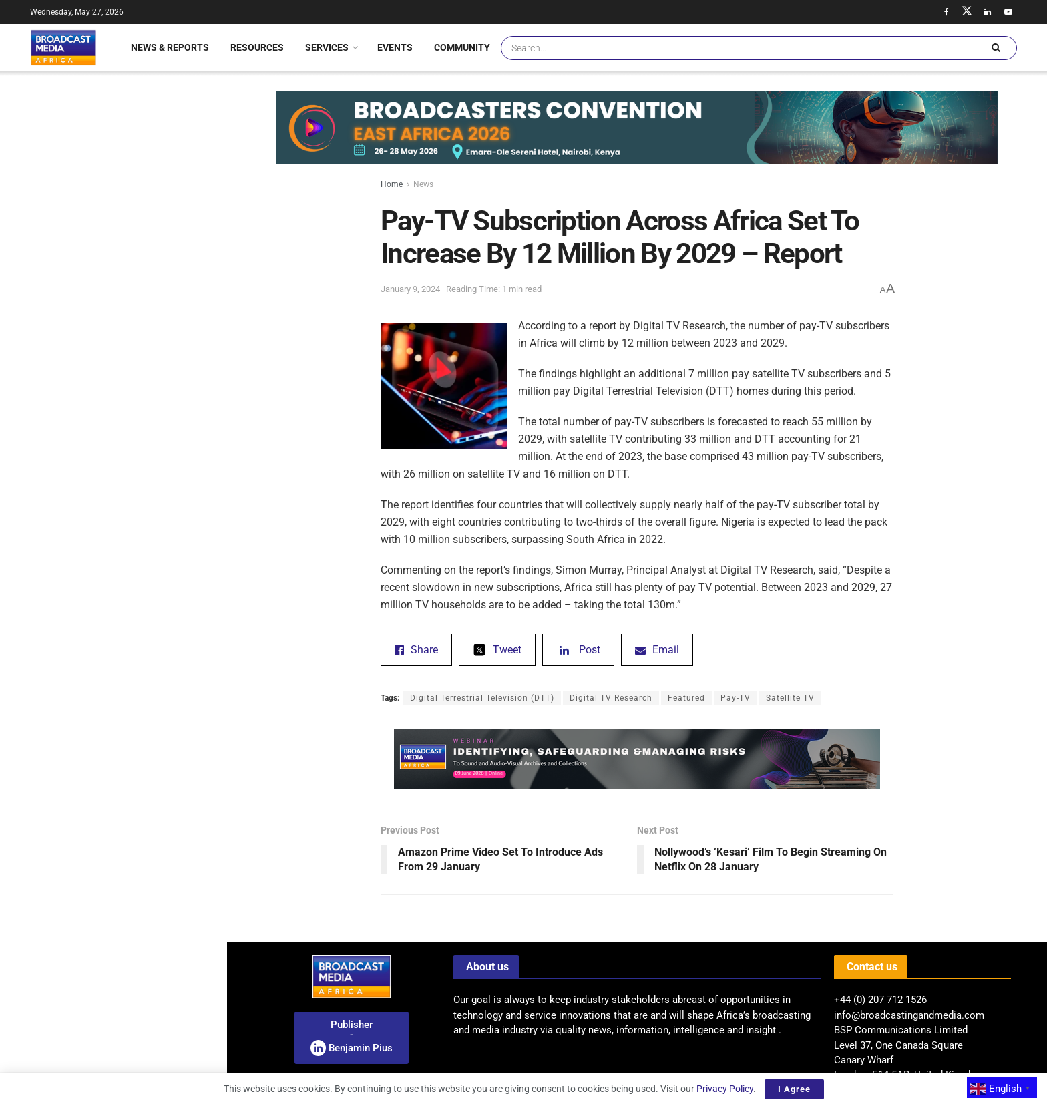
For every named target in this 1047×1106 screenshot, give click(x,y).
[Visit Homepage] (63, 47)
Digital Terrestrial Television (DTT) (482, 698)
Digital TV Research (611, 698)
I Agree (794, 1089)
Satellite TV (790, 698)
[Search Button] (995, 48)
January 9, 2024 (410, 289)
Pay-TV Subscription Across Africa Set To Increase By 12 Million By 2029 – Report (111, 136)
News (423, 184)
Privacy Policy (724, 1088)
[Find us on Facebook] (946, 12)
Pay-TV (735, 698)
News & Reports (170, 47)
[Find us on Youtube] (1008, 12)
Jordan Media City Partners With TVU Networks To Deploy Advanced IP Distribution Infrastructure (142, 322)
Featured (686, 698)
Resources (257, 47)
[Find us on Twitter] (967, 12)
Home (392, 184)
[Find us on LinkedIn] (987, 12)
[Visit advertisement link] (113, 570)
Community (462, 47)
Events (395, 47)
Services (327, 47)
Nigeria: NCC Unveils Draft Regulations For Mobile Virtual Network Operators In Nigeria (132, 960)
